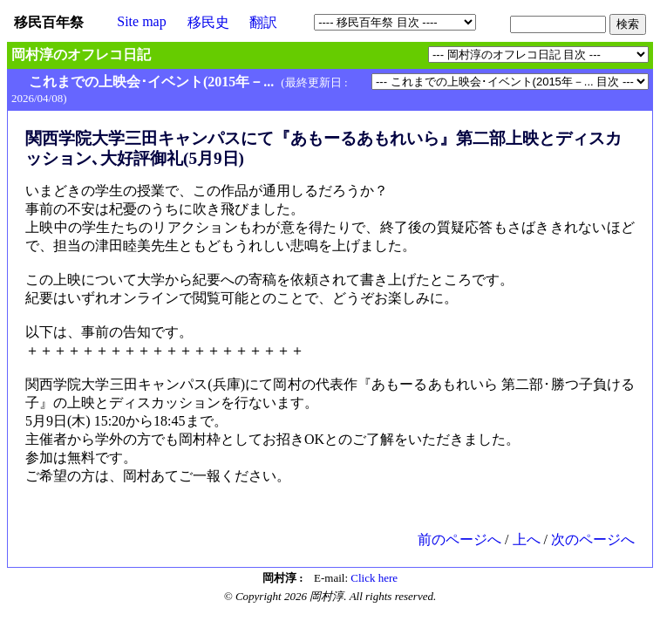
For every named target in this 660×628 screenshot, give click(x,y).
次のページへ (593, 539)
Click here (374, 577)
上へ (527, 539)
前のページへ (459, 539)
